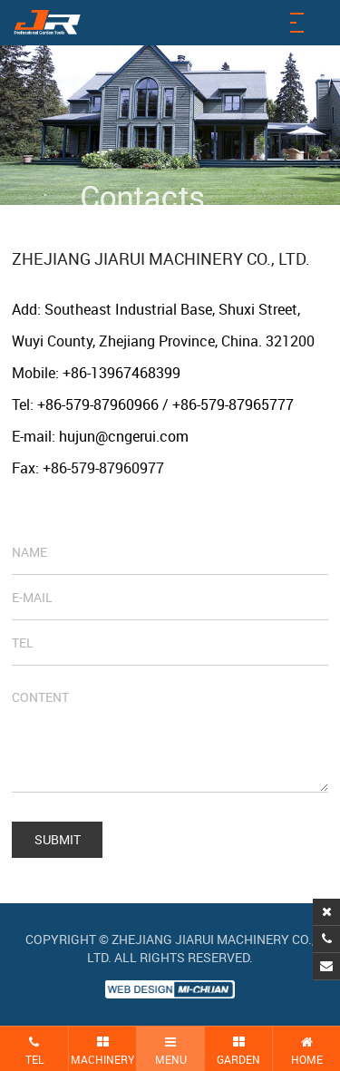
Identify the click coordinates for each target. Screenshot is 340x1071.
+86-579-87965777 (233, 404)
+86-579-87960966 (98, 404)
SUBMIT (57, 839)
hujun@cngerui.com (124, 436)
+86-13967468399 (121, 373)
